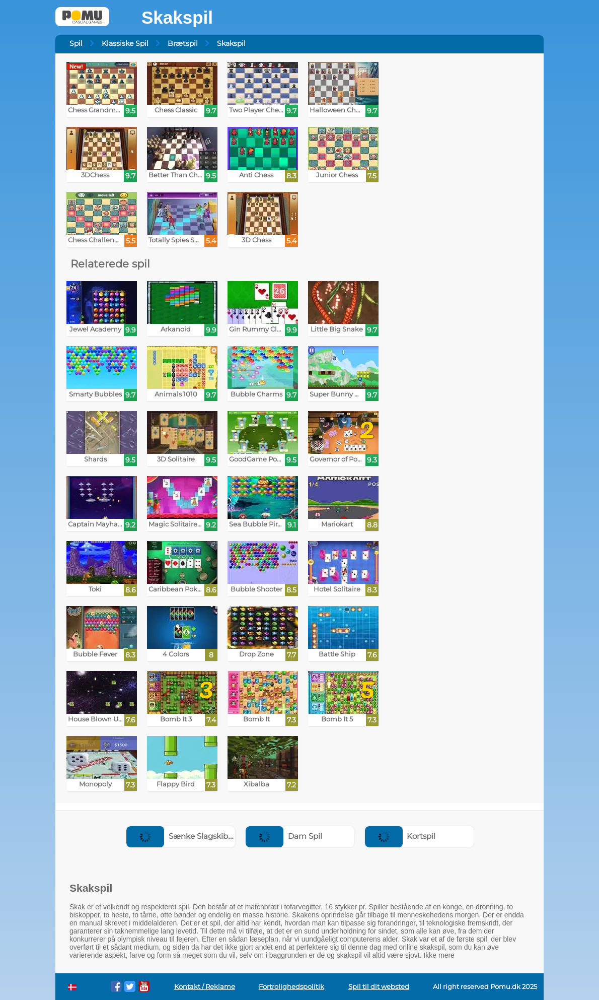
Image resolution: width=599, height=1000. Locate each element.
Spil (76, 43)
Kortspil (400, 836)
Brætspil (183, 43)
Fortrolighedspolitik (291, 986)
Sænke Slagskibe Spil (187, 836)
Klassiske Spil (125, 43)
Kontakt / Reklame (204, 986)
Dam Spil (284, 836)
